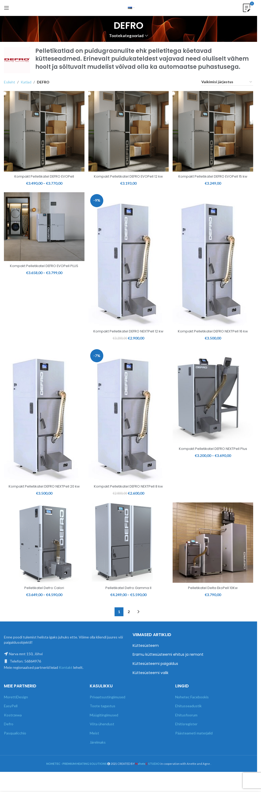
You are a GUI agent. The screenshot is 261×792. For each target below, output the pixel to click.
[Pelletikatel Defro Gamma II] (129, 557)
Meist (94, 746)
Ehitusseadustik (188, 719)
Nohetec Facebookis (192, 710)
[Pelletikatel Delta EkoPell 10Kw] (214, 557)
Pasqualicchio (15, 746)
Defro (8, 737)
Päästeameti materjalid (194, 746)
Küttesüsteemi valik (150, 685)
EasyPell (11, 719)
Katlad (26, 82)
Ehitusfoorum (186, 728)
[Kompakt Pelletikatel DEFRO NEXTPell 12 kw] (129, 264)
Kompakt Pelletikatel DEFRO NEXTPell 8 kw (128, 495)
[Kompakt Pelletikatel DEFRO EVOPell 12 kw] (129, 130)
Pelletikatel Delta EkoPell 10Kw (214, 600)
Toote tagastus (102, 719)
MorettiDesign (16, 710)
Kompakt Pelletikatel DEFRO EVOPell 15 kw (214, 176)
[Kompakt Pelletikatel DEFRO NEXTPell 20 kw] (43, 423)
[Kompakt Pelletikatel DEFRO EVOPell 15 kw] (214, 130)
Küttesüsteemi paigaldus (155, 676)
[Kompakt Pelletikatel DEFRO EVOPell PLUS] (43, 232)
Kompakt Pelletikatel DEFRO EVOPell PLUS (43, 272)
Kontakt (65, 680)
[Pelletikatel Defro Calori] (43, 557)
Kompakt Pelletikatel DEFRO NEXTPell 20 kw (42, 495)
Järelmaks (98, 755)
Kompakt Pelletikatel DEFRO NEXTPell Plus (214, 459)
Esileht (9, 82)
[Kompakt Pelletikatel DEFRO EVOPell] (43, 130)
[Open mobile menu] (6, 8)
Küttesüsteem (146, 658)
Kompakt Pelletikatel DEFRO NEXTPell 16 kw (214, 336)
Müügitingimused (104, 728)
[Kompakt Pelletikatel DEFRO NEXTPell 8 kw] (129, 423)
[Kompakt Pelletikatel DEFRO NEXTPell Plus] (214, 404)
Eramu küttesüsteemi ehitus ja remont (168, 667)
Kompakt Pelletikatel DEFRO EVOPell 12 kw (128, 176)
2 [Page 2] (129, 625)
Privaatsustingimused (107, 710)
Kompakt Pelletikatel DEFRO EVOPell (43, 173)
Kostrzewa (13, 728)
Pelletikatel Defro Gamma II (129, 600)
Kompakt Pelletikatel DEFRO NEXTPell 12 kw (128, 336)
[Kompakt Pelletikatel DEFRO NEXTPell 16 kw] (214, 264)
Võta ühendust (102, 737)
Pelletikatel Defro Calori (43, 600)
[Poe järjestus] (227, 82)
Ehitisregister (186, 737)
